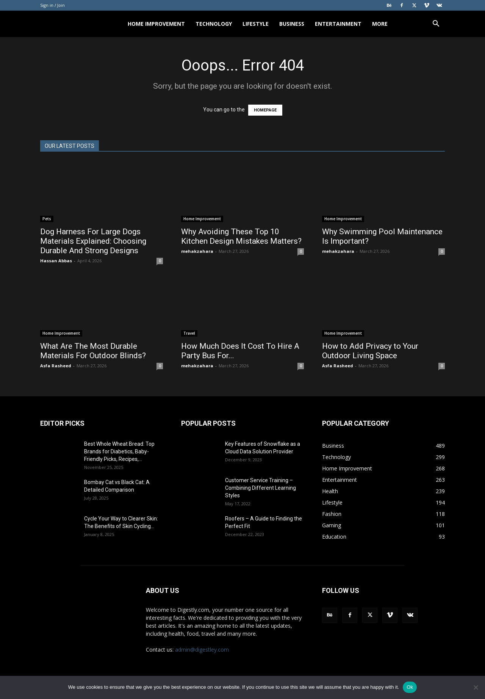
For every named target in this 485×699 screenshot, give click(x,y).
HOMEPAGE (265, 110)
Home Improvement (156, 23)
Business (291, 23)
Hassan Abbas (56, 260)
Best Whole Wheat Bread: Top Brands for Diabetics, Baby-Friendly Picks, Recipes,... (119, 451)
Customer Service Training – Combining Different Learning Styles (260, 487)
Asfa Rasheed (55, 365)
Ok (410, 687)
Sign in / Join (52, 5)
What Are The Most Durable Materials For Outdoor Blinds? (93, 351)
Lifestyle (255, 23)
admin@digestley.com (202, 649)
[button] (436, 24)
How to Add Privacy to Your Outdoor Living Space (370, 351)
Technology (214, 23)
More (380, 23)
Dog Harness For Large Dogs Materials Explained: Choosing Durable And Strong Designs (93, 241)
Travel (189, 333)
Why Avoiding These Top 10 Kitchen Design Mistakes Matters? (241, 236)
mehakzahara (197, 251)
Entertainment (338, 23)
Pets (46, 218)
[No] (475, 687)
